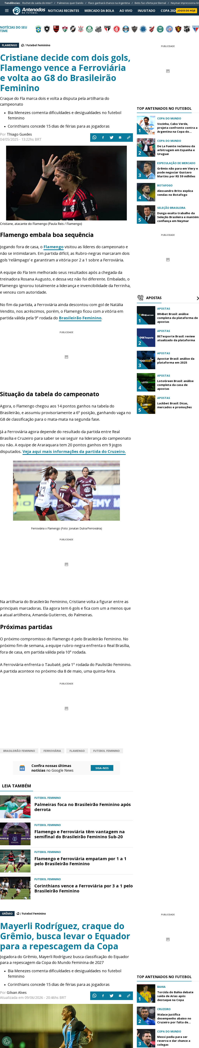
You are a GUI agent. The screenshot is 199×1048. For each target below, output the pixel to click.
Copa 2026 (169, 11)
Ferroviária (52, 751)
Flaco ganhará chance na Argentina (109, 3)
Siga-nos (102, 768)
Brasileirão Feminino (80, 317)
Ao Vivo (126, 11)
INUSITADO (146, 11)
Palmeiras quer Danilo (70, 3)
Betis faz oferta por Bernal (150, 3)
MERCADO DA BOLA (99, 11)
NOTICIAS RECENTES (63, 11)
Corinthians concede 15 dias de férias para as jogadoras (59, 126)
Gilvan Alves (17, 992)
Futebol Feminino (38, 45)
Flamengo (54, 246)
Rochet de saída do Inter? (37, 3)
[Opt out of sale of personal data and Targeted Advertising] (7, 1041)
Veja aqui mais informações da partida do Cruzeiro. (74, 451)
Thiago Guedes (19, 134)
